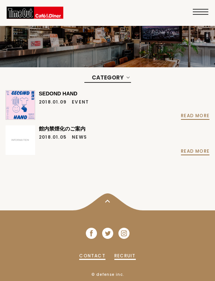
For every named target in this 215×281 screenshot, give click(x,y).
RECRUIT (124, 256)
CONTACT (92, 256)
